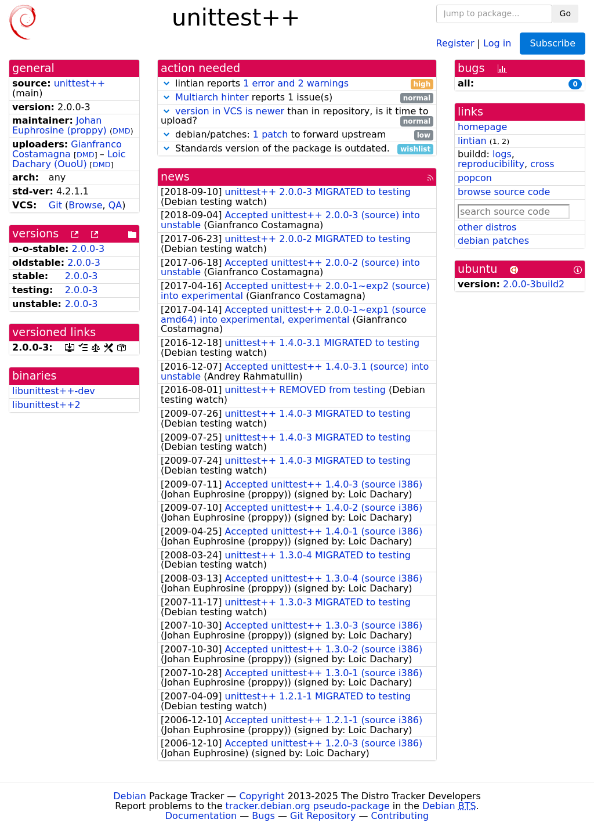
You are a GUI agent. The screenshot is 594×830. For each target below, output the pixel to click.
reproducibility (491, 163)
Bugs (263, 815)
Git (55, 205)
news (175, 176)
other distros (487, 227)
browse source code (504, 191)
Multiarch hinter (212, 97)
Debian (129, 796)
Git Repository (323, 815)
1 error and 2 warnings (296, 83)
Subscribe (552, 43)
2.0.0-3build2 (533, 284)
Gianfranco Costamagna (67, 149)
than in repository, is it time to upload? (297, 117)
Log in (497, 42)
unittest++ (80, 83)
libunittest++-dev (53, 390)
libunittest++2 (46, 404)
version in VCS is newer (229, 111)
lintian (472, 140)
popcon (475, 177)
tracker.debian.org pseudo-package (308, 805)
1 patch (270, 134)
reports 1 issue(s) (297, 98)
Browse (85, 205)
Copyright (261, 796)
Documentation (201, 815)
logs (502, 154)
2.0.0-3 (88, 248)
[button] (166, 83)
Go (565, 13)
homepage (482, 126)
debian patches (493, 240)
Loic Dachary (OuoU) (69, 159)
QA (115, 205)
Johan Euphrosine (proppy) (59, 125)
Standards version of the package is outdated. (297, 149)
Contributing (400, 815)
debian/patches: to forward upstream (297, 135)
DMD (122, 131)
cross (542, 163)
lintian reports (297, 84)
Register (455, 42)
